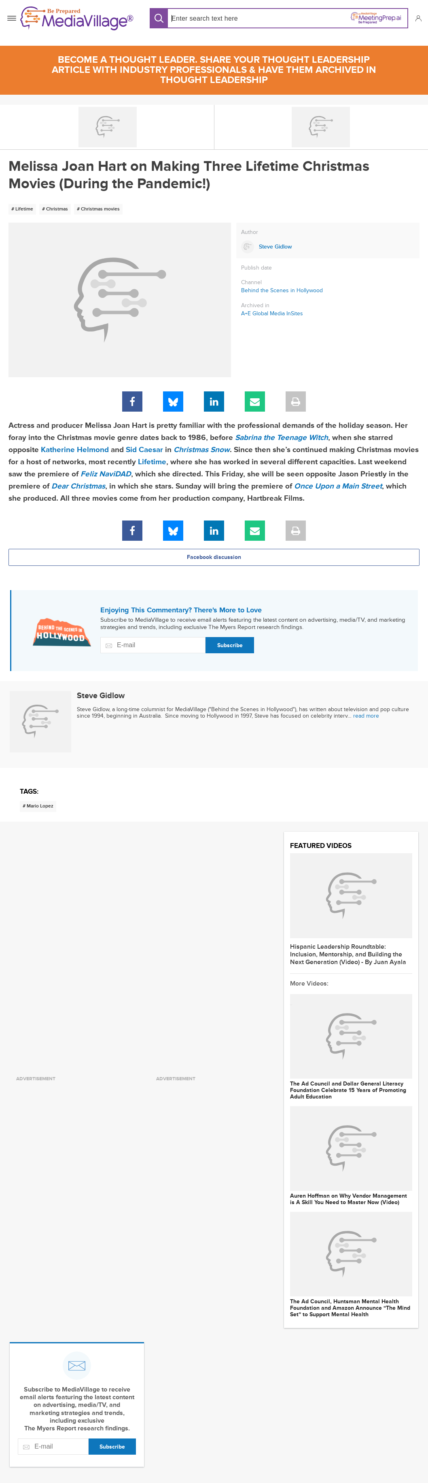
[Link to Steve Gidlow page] (328, 247)
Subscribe (230, 645)
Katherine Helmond (75, 450)
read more (366, 715)
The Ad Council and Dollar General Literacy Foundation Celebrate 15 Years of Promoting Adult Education (348, 1090)
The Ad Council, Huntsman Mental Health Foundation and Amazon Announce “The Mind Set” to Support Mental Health (350, 1308)
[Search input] (223, 18)
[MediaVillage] (76, 18)
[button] (418, 18)
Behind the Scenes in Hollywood (282, 290)
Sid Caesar (144, 450)
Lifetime (152, 462)
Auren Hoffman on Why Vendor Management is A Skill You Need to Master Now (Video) (348, 1199)
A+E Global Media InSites (272, 313)
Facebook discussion (214, 557)
